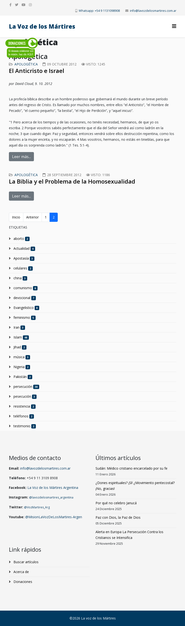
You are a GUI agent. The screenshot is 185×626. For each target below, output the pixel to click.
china (20, 278)
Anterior (32, 217)
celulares (23, 268)
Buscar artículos (25, 562)
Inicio (16, 217)
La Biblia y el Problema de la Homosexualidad (72, 181)
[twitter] (16, 4)
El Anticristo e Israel (36, 71)
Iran (19, 327)
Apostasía (24, 258)
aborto (21, 238)
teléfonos (23, 416)
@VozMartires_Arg (37, 507)
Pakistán (22, 376)
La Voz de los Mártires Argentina (52, 487)
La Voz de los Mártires (42, 26)
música (21, 357)
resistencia (24, 406)
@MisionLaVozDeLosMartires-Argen (53, 517)
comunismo (25, 288)
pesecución (25, 396)
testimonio (24, 426)
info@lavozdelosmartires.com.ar (153, 11)
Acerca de (21, 571)
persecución (26, 386)
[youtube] (24, 4)
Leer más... (21, 156)
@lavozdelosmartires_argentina (51, 497)
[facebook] (10, 4)
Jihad (20, 347)
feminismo (24, 317)
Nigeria (21, 366)
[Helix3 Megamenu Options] (174, 26)
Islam (21, 337)
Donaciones (22, 581)
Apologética (26, 64)
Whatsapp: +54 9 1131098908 (99, 11)
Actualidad (24, 248)
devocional (24, 297)
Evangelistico (26, 307)
